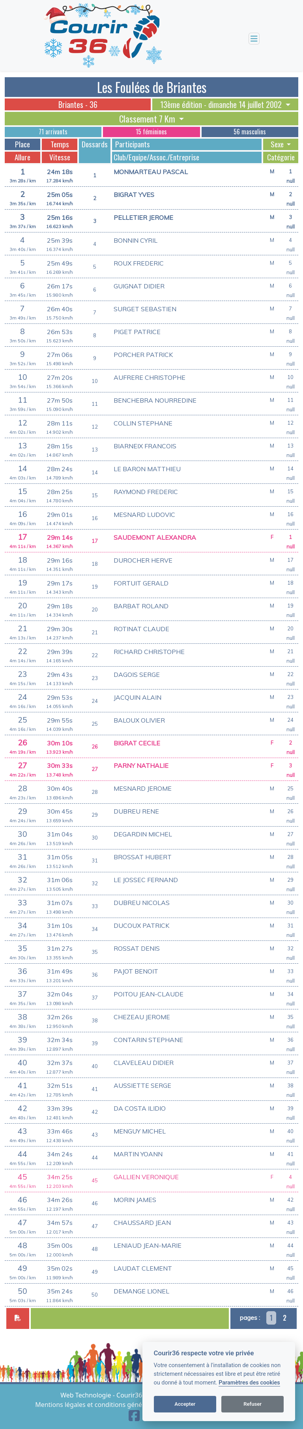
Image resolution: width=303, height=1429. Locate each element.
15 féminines (151, 131)
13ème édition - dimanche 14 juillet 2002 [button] (222, 104)
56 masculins (250, 131)
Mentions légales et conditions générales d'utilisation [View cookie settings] (114, 1404)
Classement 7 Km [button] (148, 118)
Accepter (184, 1404)
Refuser (252, 1404)
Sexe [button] (278, 144)
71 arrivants (53, 131)
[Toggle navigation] (254, 39)
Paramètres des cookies (249, 1382)
